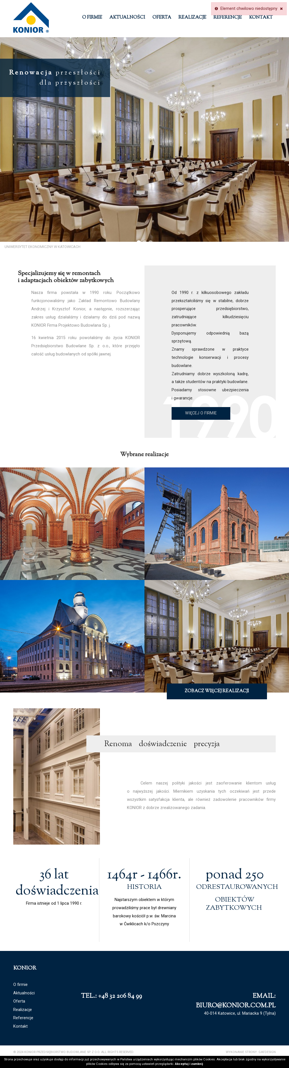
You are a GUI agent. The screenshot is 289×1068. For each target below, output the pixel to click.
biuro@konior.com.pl (236, 1005)
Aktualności (127, 17)
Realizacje (192, 17)
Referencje (227, 17)
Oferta (161, 17)
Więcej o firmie (201, 413)
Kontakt (261, 17)
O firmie (92, 17)
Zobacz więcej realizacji (217, 691)
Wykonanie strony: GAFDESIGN (251, 1052)
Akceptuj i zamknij (189, 1064)
